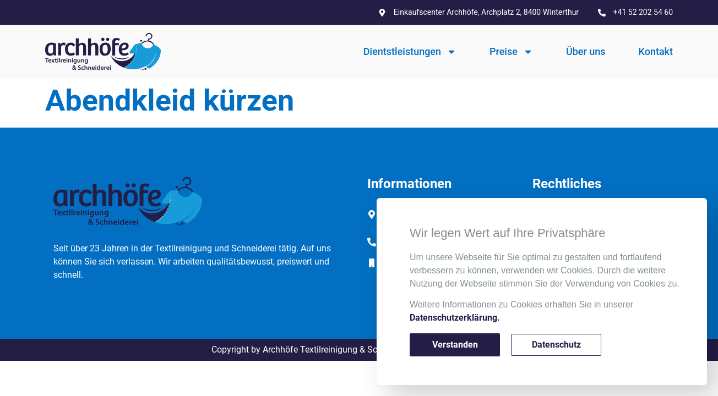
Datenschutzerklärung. (455, 317)
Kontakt (656, 51)
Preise (511, 51)
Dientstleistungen (409, 51)
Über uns (586, 51)
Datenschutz (556, 344)
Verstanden (455, 344)
